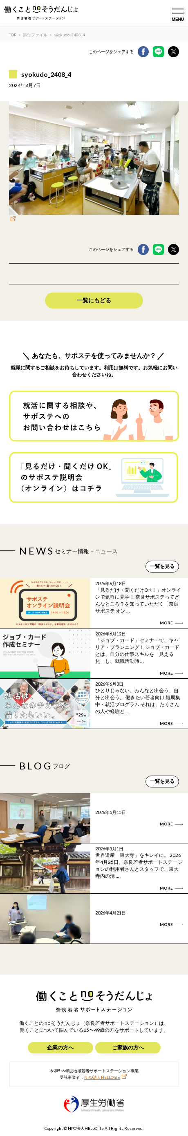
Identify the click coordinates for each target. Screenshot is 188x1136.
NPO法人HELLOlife (102, 1077)
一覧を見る (162, 566)
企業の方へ (60, 1047)
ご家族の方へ (128, 1047)
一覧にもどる (94, 300)
